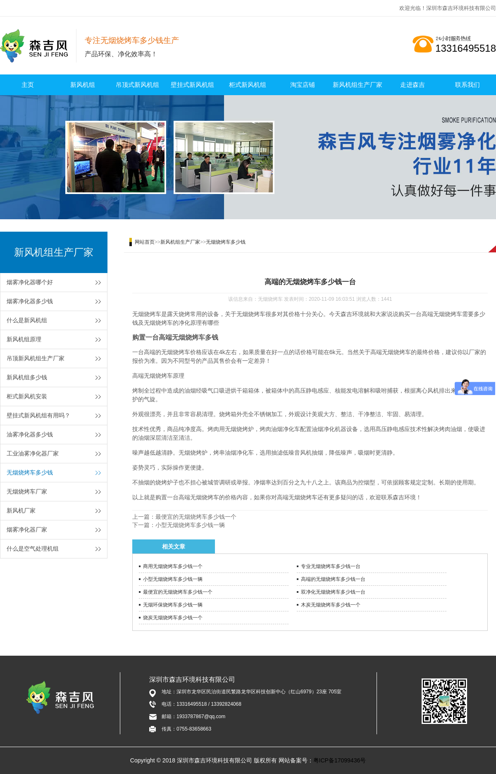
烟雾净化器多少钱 (30, 301)
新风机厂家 (21, 510)
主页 (27, 84)
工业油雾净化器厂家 (33, 453)
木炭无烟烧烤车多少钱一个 (330, 605)
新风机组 (82, 84)
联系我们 (467, 84)
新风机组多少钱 (27, 377)
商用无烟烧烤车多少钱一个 (173, 566)
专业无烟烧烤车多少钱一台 (330, 566)
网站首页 (145, 242)
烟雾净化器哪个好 (30, 282)
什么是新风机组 (27, 320)
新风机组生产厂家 (357, 84)
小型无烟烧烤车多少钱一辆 (190, 525)
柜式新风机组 (247, 84)
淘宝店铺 (302, 84)
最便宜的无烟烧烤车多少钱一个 (195, 516)
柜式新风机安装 (27, 396)
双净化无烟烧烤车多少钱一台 (333, 592)
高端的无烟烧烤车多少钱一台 (333, 579)
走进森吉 (412, 84)
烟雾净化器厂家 (27, 529)
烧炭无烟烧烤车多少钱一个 (173, 618)
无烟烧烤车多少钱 (30, 472)
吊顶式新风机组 (137, 84)
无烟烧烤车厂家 (27, 491)
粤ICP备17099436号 (339, 760)
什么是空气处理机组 (33, 548)
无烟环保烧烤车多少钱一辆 (173, 605)
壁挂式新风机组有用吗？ (38, 415)
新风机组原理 (24, 339)
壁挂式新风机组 (192, 84)
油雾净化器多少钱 (30, 434)
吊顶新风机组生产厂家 (35, 358)
